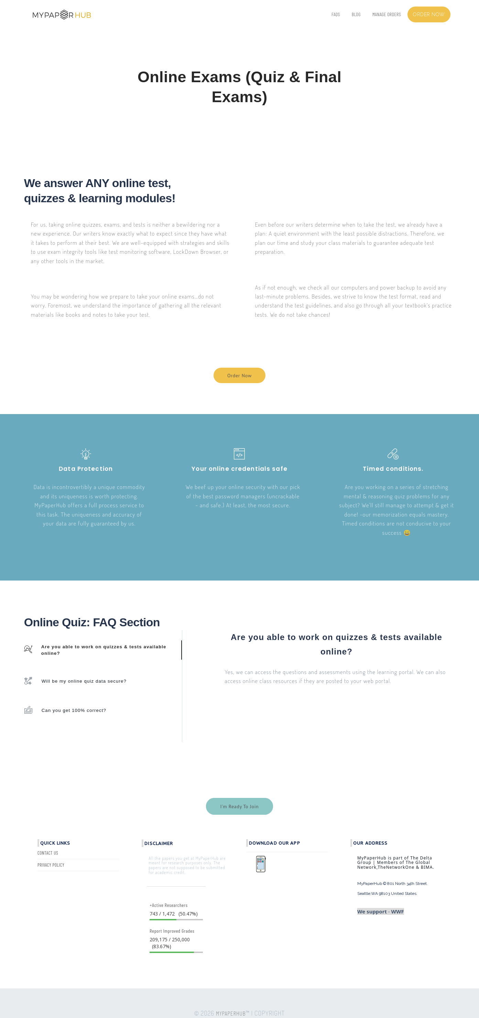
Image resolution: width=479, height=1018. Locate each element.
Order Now (239, 375)
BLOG (356, 14)
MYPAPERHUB (231, 1013)
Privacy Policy (50, 865)
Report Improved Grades (172, 931)
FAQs (335, 14)
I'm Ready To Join (239, 806)
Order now (429, 14)
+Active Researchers (168, 905)
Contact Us (47, 853)
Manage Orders (386, 14)
